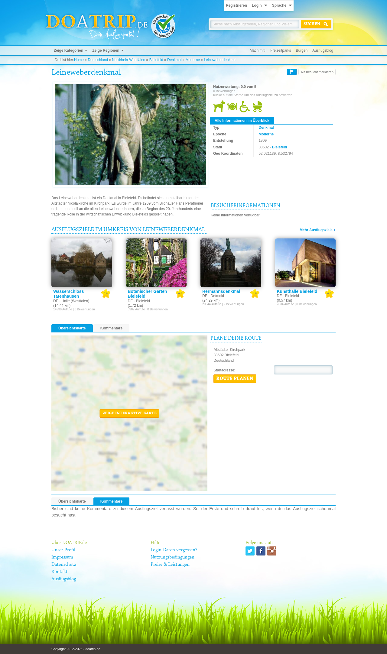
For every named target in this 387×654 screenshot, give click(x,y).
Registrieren (236, 5)
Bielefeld (156, 60)
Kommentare (111, 328)
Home (79, 60)
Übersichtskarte (72, 328)
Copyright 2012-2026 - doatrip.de (75, 649)
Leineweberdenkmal (220, 60)
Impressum (62, 557)
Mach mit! (257, 50)
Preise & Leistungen (170, 564)
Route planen (234, 378)
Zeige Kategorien (68, 50)
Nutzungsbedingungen (172, 557)
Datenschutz (63, 564)
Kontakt (59, 571)
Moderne (193, 60)
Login (257, 5)
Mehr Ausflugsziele (316, 230)
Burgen (302, 50)
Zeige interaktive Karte (129, 413)
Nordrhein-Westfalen (128, 60)
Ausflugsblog (322, 50)
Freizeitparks (280, 50)
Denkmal (174, 60)
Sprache (279, 5)
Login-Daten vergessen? (174, 550)
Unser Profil (63, 550)
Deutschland (98, 60)
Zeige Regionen (105, 50)
